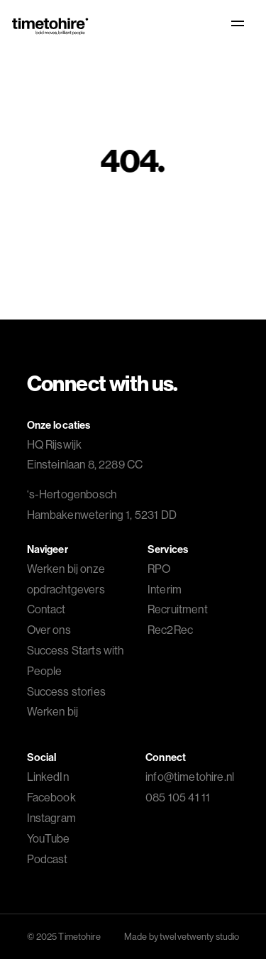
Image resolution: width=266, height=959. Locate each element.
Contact (46, 609)
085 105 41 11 (177, 797)
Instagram (51, 818)
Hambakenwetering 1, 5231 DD (102, 504)
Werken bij (53, 711)
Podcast (47, 859)
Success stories (66, 691)
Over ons (49, 630)
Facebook (51, 797)
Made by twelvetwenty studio (182, 936)
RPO (159, 568)
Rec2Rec (170, 630)
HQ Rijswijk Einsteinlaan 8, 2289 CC (85, 454)
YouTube (48, 838)
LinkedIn (48, 776)
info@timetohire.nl (189, 776)
